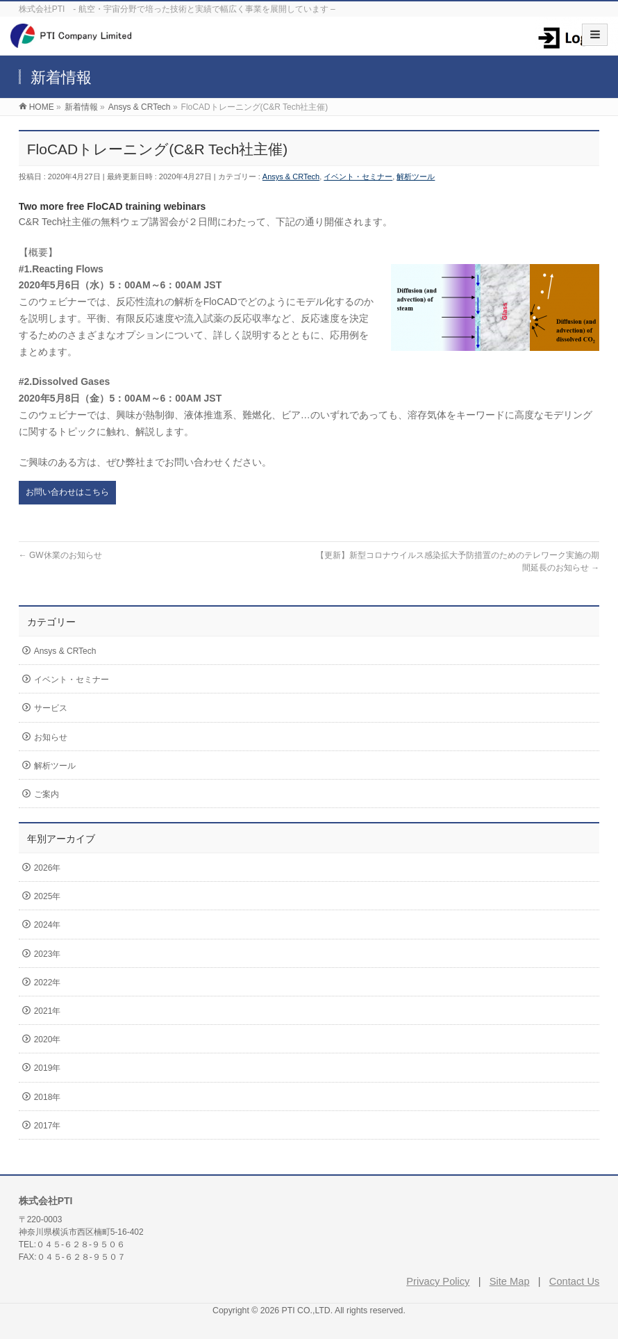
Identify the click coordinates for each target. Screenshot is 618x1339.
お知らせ (50, 737)
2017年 (47, 1126)
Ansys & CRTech (290, 176)
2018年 (47, 1097)
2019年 (47, 1068)
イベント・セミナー (358, 176)
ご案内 (46, 794)
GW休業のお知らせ (60, 555)
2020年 (47, 1039)
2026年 (47, 868)
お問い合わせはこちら (67, 492)
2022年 (47, 982)
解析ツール (415, 176)
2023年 (47, 954)
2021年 (47, 1011)
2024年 (47, 925)
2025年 (47, 896)
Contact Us (574, 1281)
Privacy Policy (437, 1281)
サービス (50, 708)
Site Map (510, 1281)
